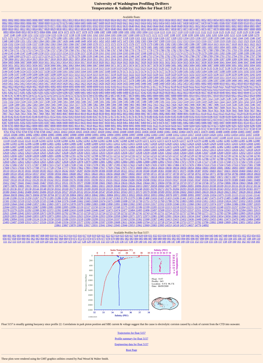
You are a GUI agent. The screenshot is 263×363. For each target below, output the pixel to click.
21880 (87, 204)
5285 (119, 77)
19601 (102, 183)
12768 (94, 158)
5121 (131, 68)
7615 (258, 107)
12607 (168, 149)
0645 (161, 26)
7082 (119, 98)
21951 (183, 204)
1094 (145, 32)
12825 (43, 161)
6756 (65, 95)
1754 (35, 50)
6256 (246, 86)
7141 (246, 98)
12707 (87, 155)
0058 (240, 20)
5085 (198, 65)
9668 (186, 128)
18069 (212, 167)
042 (197, 235)
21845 (20, 204)
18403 (212, 171)
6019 (246, 83)
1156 (59, 35)
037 (178, 235)
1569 (89, 44)
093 (178, 238)
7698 (155, 110)
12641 (161, 152)
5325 (35, 80)
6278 (10, 89)
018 (89, 235)
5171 (125, 71)
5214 (89, 74)
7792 (198, 110)
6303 (89, 89)
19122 (28, 180)
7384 (101, 104)
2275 (53, 56)
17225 (257, 161)
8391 (16, 122)
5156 (35, 71)
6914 (192, 95)
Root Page (131, 350)
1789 (216, 50)
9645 (125, 128)
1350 (16, 41)
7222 (222, 101)
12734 (212, 155)
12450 (35, 146)
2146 (16, 53)
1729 (240, 47)
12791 (234, 158)
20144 (35, 189)
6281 (29, 89)
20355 (234, 189)
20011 (102, 186)
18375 (183, 171)
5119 (119, 68)
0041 (192, 20)
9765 (30, 131)
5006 (16, 62)
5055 (29, 65)
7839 (228, 110)
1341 (228, 38)
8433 (77, 122)
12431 (227, 143)
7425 (167, 104)
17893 (87, 167)
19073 (227, 177)
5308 (204, 77)
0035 (173, 20)
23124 (35, 219)
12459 (102, 146)
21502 (13, 201)
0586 (77, 26)
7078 (95, 98)
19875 (6, 186)
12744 (249, 155)
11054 (234, 134)
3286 (216, 59)
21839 (6, 204)
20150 (50, 189)
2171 (161, 53)
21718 (131, 201)
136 (122, 241)
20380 (6, 192)
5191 (240, 71)
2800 (10, 59)
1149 (18, 35)
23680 (139, 222)
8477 (167, 122)
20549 (109, 192)
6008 (216, 83)
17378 (94, 164)
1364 (41, 41)
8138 (258, 113)
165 (258, 241)
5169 (113, 71)
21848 (28, 204)
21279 (43, 198)
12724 (161, 155)
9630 (89, 128)
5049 (258, 62)
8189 (186, 116)
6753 (47, 95)
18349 (153, 171)
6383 (35, 92)
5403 (252, 80)
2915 (119, 59)
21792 (175, 201)
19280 (131, 180)
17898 (94, 167)
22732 (124, 213)
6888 (173, 95)
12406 (72, 143)
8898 (53, 125)
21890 (109, 204)
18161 (28, 171)
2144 (4, 53)
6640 (222, 92)
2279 (77, 56)
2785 (186, 56)
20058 (153, 186)
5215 (95, 74)
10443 (115, 131)
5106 (53, 68)
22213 (168, 207)
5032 (167, 62)
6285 (53, 89)
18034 (175, 167)
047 (221, 235)
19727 (190, 183)
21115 (235, 195)
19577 (79, 183)
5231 (186, 74)
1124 (215, 32)
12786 (205, 158)
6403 (89, 92)
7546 (252, 104)
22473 (109, 210)
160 (234, 241)
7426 (173, 104)
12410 (102, 143)
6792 (77, 95)
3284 (204, 59)
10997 (132, 134)
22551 (198, 210)
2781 (161, 56)
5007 (22, 62)
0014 (77, 20)
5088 (216, 65)
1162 (95, 35)
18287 (79, 171)
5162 (71, 71)
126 (75, 241)
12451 (43, 146)
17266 (13, 164)
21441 (183, 198)
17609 (6, 167)
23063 (234, 216)
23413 (168, 219)
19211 (102, 180)
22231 (190, 207)
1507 (155, 41)
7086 (143, 98)
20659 (13, 195)
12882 (109, 161)
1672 (107, 47)
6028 (41, 86)
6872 (107, 95)
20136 (13, 189)
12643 (175, 152)
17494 (198, 164)
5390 (186, 80)
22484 (131, 210)
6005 (210, 83)
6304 (95, 89)
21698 (124, 201)
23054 (220, 216)
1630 (22, 47)
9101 (149, 125)
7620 (16, 110)
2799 (4, 59)
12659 (35, 155)
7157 (41, 101)
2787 (198, 56)
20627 (234, 192)
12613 (212, 149)
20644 (6, 195)
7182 (107, 101)
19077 (234, 177)
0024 (113, 20)
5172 (131, 71)
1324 (155, 38)
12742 (242, 155)
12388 (256, 140)
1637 (59, 47)
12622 (20, 152)
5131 (185, 68)
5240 (240, 74)
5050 (4, 65)
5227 (161, 74)
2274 (47, 56)
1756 (47, 50)
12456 (79, 146)
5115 (101, 68)
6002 (204, 83)
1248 (244, 35)
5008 (29, 62)
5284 (113, 77)
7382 (95, 104)
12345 (42, 140)
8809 (16, 125)
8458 (119, 122)
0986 (48, 32)
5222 (131, 74)
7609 (222, 107)
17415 (124, 164)
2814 (29, 59)
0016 (89, 20)
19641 (139, 183)
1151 (30, 35)
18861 (50, 177)
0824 (35, 29)
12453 (57, 146)
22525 (183, 210)
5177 (161, 71)
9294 (246, 125)
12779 (153, 158)
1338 (210, 38)
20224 (109, 189)
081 (122, 238)
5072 (119, 65)
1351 (22, 41)
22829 (6, 216)
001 (9, 235)
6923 (246, 95)
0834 (83, 29)
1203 (214, 35)
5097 (5, 68)
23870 (72, 225)
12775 (131, 158)
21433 (168, 198)
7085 (137, 98)
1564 (59, 44)
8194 (204, 116)
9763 (18, 131)
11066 (27, 137)
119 (42, 241)
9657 (155, 128)
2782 (167, 56)
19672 (153, 183)
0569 (41, 26)
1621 (246, 44)
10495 (241, 131)
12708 (94, 155)
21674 (102, 201)
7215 (192, 101)
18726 (161, 174)
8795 (10, 125)
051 (240, 235)
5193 (252, 71)
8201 (240, 116)
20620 (220, 192)
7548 (4, 107)
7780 (186, 110)
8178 (137, 116)
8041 (107, 113)
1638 (65, 47)
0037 (179, 20)
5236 (216, 74)
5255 (65, 77)
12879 (87, 161)
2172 (167, 53)
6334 (161, 89)
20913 (124, 195)
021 (103, 235)
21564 (57, 201)
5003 (258, 59)
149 (183, 241)
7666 (107, 110)
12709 (102, 155)
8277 (149, 119)
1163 (101, 35)
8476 (161, 122)
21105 (227, 195)
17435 (153, 164)
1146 (257, 32)
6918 (216, 95)
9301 (5, 128)
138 (131, 241)
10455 (138, 131)
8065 (131, 113)
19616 (124, 183)
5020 (101, 62)
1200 (196, 35)
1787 (204, 50)
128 (84, 241)
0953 (24, 32)
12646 (198, 152)
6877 (125, 95)
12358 (57, 140)
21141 (249, 195)
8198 (222, 116)
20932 (146, 195)
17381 (102, 164)
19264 (124, 180)
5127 (167, 68)
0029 (137, 20)
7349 (59, 104)
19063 (190, 177)
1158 (71, 35)
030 (146, 235)
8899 (59, 125)
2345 (125, 56)
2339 (89, 56)
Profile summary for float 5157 (131, 338)
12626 (50, 152)
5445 (137, 83)
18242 (65, 171)
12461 (116, 146)
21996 (242, 204)
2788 (204, 56)
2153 (59, 53)
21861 (43, 204)
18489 (6, 174)
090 (164, 238)
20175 (72, 189)
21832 (242, 201)
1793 (234, 50)
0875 (198, 29)
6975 (35, 98)
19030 (161, 177)
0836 (95, 29)
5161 (65, 71)
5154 (22, 71)
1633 (41, 47)
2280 (83, 56)
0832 (71, 29)
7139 (234, 98)
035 (169, 235)
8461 (125, 122)
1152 (36, 35)
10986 (58, 134)
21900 (124, 204)
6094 (65, 86)
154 (206, 241)
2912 (101, 59)
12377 (182, 140)
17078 (190, 161)
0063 (11, 23)
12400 (43, 143)
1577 (137, 44)
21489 (242, 198)
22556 (220, 210)
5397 (216, 80)
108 (249, 238)
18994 (124, 177)
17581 (249, 164)
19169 (65, 180)
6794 (89, 95)
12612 (205, 149)
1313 (95, 38)
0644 (155, 26)
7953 (23, 113)
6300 (71, 89)
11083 (63, 137)
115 (23, 241)
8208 (16, 119)
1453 (107, 41)
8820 (22, 125)
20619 (212, 192)
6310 (131, 89)
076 (99, 238)
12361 (72, 140)
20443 (13, 192)
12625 (43, 152)
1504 (149, 41)
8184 (167, 116)
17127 (205, 161)
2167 (137, 53)
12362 (79, 140)
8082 (162, 113)
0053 (210, 20)
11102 (179, 137)
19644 (146, 183)
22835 (13, 216)
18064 (198, 167)
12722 (146, 155)
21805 (190, 201)
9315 (59, 128)
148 (178, 241)
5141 (245, 68)
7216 (198, 101)
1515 (198, 41)
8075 (149, 113)
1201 (202, 35)
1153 (41, 35)
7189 (149, 101)
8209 (22, 119)
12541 (43, 149)
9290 (228, 125)
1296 (83, 38)
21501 (6, 201)
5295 (137, 77)
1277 (41, 38)
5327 (47, 80)
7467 (204, 104)
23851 (242, 222)
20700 (43, 195)
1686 (179, 47)
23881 (79, 225)
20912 (117, 195)
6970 (23, 98)
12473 (161, 146)
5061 (59, 65)
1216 (238, 35)
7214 (186, 101)
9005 (71, 125)
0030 (143, 20)
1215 (232, 35)
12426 (198, 143)
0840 (113, 29)
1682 (155, 47)
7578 (101, 107)
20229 (116, 189)
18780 (220, 174)
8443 (89, 122)
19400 (242, 180)
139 (136, 241)
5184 (204, 71)
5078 (155, 65)
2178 (198, 53)
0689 (216, 26)
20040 (116, 186)
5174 (143, 71)
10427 (49, 131)
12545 (65, 149)
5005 (10, 62)
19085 (242, 177)
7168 (95, 101)
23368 (146, 219)
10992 (102, 134)
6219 (179, 86)
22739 (131, 213)
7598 (167, 107)
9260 (186, 125)
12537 (28, 149)
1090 (120, 32)
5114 (95, 68)
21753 (153, 201)
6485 (113, 92)
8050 (113, 113)
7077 (89, 98)
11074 (41, 137)
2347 (137, 56)
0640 (131, 26)
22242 (205, 207)
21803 (183, 201)
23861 (57, 225)
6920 (228, 95)
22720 (87, 213)
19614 (116, 183)
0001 (4, 20)
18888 (79, 177)
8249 (119, 119)
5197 (16, 74)
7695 (149, 110)
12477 (183, 146)
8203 (246, 116)
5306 (192, 77)
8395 (41, 122)
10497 (248, 131)
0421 (125, 23)
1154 (47, 35)
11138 (35, 140)
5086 (204, 65)
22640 (13, 213)
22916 (72, 216)
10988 (73, 134)
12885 (131, 161)
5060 (53, 65)
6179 (161, 86)
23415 (175, 219)
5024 (119, 62)
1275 (29, 38)
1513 (186, 41)
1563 (53, 44)
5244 (4, 77)
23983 (153, 225)
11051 (220, 134)
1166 (119, 35)
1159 (77, 35)
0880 (222, 29)
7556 (29, 107)
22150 (94, 207)
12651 (234, 152)
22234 (198, 207)
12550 (79, 149)
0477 (198, 23)
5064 (77, 65)
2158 (89, 53)
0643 (149, 26)
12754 (50, 158)
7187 (137, 101)
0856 (161, 29)
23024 (175, 216)
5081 (173, 65)
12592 (131, 149)
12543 (57, 149)
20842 (95, 195)
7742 (179, 110)
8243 (107, 119)
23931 (94, 225)
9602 (83, 128)
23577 (79, 222)
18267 (72, 171)
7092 (168, 98)
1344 (240, 38)
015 (75, 235)
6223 (197, 86)
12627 (57, 152)
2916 (125, 59)
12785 (198, 158)
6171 (149, 86)
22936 (94, 216)
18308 (109, 171)
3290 (240, 59)
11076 (48, 137)
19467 (43, 183)
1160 (83, 35)
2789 (210, 56)
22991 (168, 216)
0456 (173, 23)
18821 (6, 177)
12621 (13, 152)
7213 (179, 101)
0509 (240, 23)
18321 (124, 171)
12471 (146, 146)
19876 (13, 186)
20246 (131, 189)
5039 (210, 62)
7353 (71, 104)
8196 (210, 116)
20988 (183, 195)
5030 (155, 62)
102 (221, 238)
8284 (167, 119)
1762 (83, 50)
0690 (222, 26)
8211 (34, 119)
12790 (227, 158)
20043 (124, 186)
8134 (252, 113)
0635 (125, 26)
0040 (186, 20)
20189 (87, 189)
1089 (114, 32)
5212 (77, 74)
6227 (222, 86)
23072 (257, 216)
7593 (137, 107)
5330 (65, 80)
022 (108, 235)
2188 (240, 53)
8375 (222, 119)
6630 (167, 92)
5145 (10, 71)
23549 (57, 222)
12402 (57, 143)
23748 (175, 222)
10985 (51, 134)
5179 (173, 71)
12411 (109, 143)
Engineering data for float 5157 (131, 344)
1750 (10, 50)
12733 (205, 155)
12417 (146, 143)
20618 (205, 192)
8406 (59, 122)
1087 (102, 32)
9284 (222, 125)
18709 (146, 174)
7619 (10, 110)
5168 (107, 71)
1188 (172, 35)
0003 (16, 20)
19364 (220, 180)
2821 (71, 59)
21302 (87, 198)
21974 (212, 204)
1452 (101, 41)
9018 (89, 125)
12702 (79, 155)
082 (127, 238)
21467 (205, 198)
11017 (190, 134)
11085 (78, 137)
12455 (72, 146)
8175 (125, 116)
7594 (143, 107)
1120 (191, 32)
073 (85, 238)
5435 (125, 83)
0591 (89, 26)
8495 (216, 122)
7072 (77, 98)
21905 (139, 204)
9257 (179, 125)
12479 (198, 146)
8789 (4, 125)
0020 (107, 20)
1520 (228, 41)
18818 (249, 174)
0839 (107, 29)
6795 (95, 95)
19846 (249, 183)
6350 (204, 89)
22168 (116, 207)
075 (94, 238)
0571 (53, 26)
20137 (20, 189)
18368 (168, 171)
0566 (22, 26)
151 (192, 241)
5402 (246, 80)
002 (14, 235)
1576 (131, 44)
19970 (50, 186)
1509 (161, 41)
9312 (47, 128)
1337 (204, 38)
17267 (20, 164)
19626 (131, 183)
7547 (258, 104)
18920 (94, 177)
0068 (41, 23)
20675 (28, 195)
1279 (53, 38)
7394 (113, 104)
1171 (148, 35)
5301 (161, 77)
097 (197, 238)
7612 (240, 107)
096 (193, 238)
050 (235, 235)
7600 (179, 107)
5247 (22, 77)
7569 (77, 107)
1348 (4, 41)
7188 (143, 101)
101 (216, 238)
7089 (156, 98)
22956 (109, 216)
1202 (208, 35)
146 (169, 241)
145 (164, 241)
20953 (154, 195)
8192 (192, 116)
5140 (239, 68)
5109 (71, 68)
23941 (102, 225)
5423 (83, 83)
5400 (234, 80)
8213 (47, 119)
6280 (22, 89)
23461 (220, 219)
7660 (83, 110)
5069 (107, 65)
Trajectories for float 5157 (131, 332)
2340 (95, 56)
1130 (251, 32)
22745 (153, 213)
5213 (83, 74)
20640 (257, 192)
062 (33, 238)
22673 (43, 213)
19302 (153, 180)
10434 (71, 131)
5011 (46, 62)
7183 (113, 101)
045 (211, 235)
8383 (252, 119)
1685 (173, 47)
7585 (113, 107)
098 (202, 238)
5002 (252, 59)
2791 (222, 56)
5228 (167, 74)
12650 (227, 152)
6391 (41, 92)
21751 (146, 201)
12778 (146, 158)
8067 (143, 113)
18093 (234, 167)
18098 (249, 167)
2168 (143, 53)
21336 (101, 198)
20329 (198, 189)
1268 (250, 35)
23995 (161, 225)
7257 (4, 104)
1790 (222, 50)
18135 (20, 171)
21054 (213, 195)
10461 (167, 131)
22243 (212, 207)
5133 (197, 68)
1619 (240, 44)
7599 (173, 107)
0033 (161, 20)
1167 (125, 35)
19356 (205, 180)
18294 (87, 171)
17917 (102, 167)
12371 (145, 140)
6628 (155, 92)
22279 (13, 210)
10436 (86, 131)
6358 (246, 89)
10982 (29, 134)
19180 (79, 180)
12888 (146, 161)
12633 (102, 152)
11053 (227, 134)
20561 (116, 192)
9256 (173, 125)
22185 (131, 207)
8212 (41, 119)
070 (70, 238)
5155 (29, 71)
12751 (35, 158)
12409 (94, 143)
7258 (10, 104)
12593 (139, 149)
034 (164, 235)
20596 (175, 192)
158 (225, 241)
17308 (43, 164)
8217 (71, 119)
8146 (35, 116)
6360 (258, 89)
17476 (190, 164)
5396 (210, 80)
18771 (212, 174)
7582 (107, 107)
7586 (119, 107)
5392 (198, 80)
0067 (35, 23)
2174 (179, 53)
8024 (89, 113)
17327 (57, 164)
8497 (222, 122)
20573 (139, 192)
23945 (116, 225)
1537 (35, 44)
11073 (34, 137)
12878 (79, 161)
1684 (167, 47)
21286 (57, 198)
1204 (220, 35)
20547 (102, 192)
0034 (167, 20)
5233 (198, 74)
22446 (94, 210)
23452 (205, 219)
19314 (160, 180)
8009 (71, 113)
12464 (131, 146)
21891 (116, 204)
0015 (83, 20)
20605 (198, 192)
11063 (12, 137)
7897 (5, 113)
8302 (179, 119)
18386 (190, 171)
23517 (35, 222)
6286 (59, 89)
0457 (179, 23)
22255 (227, 207)
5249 (35, 77)
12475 (168, 146)
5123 (143, 68)
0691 (228, 26)
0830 (59, 29)
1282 (71, 38)
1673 (113, 47)
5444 (131, 83)
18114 (13, 171)
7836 (222, 110)
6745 (258, 92)
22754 (168, 213)
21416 (153, 198)
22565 (227, 210)
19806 (227, 183)
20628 (242, 192)
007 (38, 235)
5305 (186, 77)
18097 (242, 167)
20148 (43, 189)
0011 (59, 20)
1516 (204, 41)
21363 (116, 198)
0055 (222, 20)
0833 (77, 29)
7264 (41, 104)
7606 (210, 107)
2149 (35, 53)
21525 (28, 201)
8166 (89, 116)
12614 (220, 149)
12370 (138, 140)
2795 (240, 56)
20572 (131, 192)
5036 (192, 62)
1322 (143, 38)
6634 (192, 92)
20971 (176, 195)
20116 (234, 186)
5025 (125, 62)
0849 (125, 29)
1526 (4, 44)
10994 (110, 134)
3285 (210, 59)
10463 (174, 131)
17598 (257, 164)
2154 (65, 53)
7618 (4, 110)
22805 (242, 213)
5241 (246, 74)
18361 (160, 171)
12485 (242, 146)
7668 (113, 110)
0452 (149, 23)
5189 (228, 71)
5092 (240, 65)
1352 (29, 41)
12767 (87, 158)
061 (28, 238)
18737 (168, 174)
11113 (251, 137)
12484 (234, 146)
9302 (11, 128)
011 (56, 235)
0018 (95, 20)
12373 (160, 140)
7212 (173, 101)
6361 (4, 92)
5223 (137, 74)
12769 (102, 158)
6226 (216, 86)
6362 (10, 92)
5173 (137, 71)
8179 (143, 116)
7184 (119, 101)
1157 (65, 35)
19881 (21, 186)
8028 (95, 113)
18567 (43, 174)
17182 (242, 161)
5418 (53, 83)
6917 (210, 95)
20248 (139, 189)
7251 (240, 101)
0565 (16, 26)
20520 (50, 192)
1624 (4, 47)
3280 (179, 59)
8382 (246, 119)
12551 (87, 149)
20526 (57, 192)
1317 (119, 38)
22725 (109, 213)
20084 (183, 186)
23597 (102, 222)
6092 (53, 86)
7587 (125, 107)
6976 (41, 98)
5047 (246, 62)
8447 (101, 122)
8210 (29, 119)
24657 (190, 225)
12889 (153, 161)
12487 (249, 146)
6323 (143, 89)
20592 (168, 192)
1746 (246, 47)
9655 (149, 128)
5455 (192, 83)
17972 (131, 167)
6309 (125, 89)
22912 (65, 216)
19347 (197, 180)
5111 (77, 68)
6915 (198, 95)
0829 (53, 29)
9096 (137, 125)
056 (5, 238)
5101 (23, 68)
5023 (113, 62)
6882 (143, 95)
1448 (77, 41)
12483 (227, 146)
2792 (228, 56)
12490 (257, 146)
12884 (124, 161)
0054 (216, 20)
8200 (234, 116)
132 (103, 241)
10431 (56, 131)
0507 (228, 23)
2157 (83, 53)
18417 (220, 171)
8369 (204, 119)
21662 (79, 201)
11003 (154, 134)
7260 (16, 104)
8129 (240, 113)
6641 (228, 92)
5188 (222, 71)
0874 (192, 29)
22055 (13, 207)
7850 (246, 110)
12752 (43, 158)
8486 (204, 122)
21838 (257, 201)
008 (42, 235)
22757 (183, 213)
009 (47, 235)
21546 (50, 201)
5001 (246, 59)
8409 (71, 122)
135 (117, 241)
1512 (179, 41)
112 (10, 241)
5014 (65, 62)
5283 (107, 77)
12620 (6, 152)
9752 (228, 128)
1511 (173, 41)
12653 (249, 152)
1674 (119, 47)
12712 (116, 155)
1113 (150, 32)
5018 (89, 62)
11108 (222, 137)
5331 (71, 80)
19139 (43, 180)
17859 (72, 167)
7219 (204, 101)
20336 (212, 189)
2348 (143, 56)
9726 (197, 128)
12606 (161, 149)
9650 (137, 128)
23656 (131, 222)
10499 (256, 131)
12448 (20, 146)
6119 (137, 86)
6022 (5, 86)
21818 (220, 201)
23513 (28, 222)
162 (244, 241)
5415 (35, 83)
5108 (65, 68)
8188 (179, 116)
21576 (65, 201)
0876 (204, 29)
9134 (161, 125)
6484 (107, 92)
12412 (116, 143)
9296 (252, 125)
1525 (258, 41)
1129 (245, 32)
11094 (129, 137)
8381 (240, 119)
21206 (13, 198)
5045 (234, 62)
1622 (252, 44)
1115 (162, 32)
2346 (131, 56)
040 (188, 235)
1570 (95, 44)
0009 (47, 20)
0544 (258, 23)
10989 (80, 134)
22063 (28, 207)
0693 (240, 26)
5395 (204, 80)
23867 (65, 225)
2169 (149, 53)
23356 (131, 219)
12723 (153, 155)
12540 (35, 149)
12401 (50, 143)
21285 (50, 198)
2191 (258, 53)
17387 (109, 164)
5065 (83, 65)
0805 (252, 26)
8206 (4, 119)
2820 (65, 59)
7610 (228, 107)
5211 (71, 74)
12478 (190, 146)
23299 (94, 219)
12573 (116, 149)
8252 (125, 119)
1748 (258, 47)
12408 (87, 143)
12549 (72, 149)
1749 (4, 50)
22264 (242, 207)
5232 (192, 74)
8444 (95, 122)
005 (28, 235)
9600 (77, 128)
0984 (42, 32)
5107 (59, 68)
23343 (124, 219)
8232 (95, 119)
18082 (227, 167)
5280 (89, 77)
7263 (35, 104)
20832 (80, 195)
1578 (143, 44)
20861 (102, 195)
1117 (174, 32)
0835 (89, 29)
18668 (116, 174)
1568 (83, 44)
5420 (65, 83)
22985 (161, 216)
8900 (65, 125)
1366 (53, 41)
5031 (161, 62)
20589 (161, 192)
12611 (198, 149)
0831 (65, 29)
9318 (65, 128)
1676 (125, 47)
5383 (149, 80)
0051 (198, 20)
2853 (77, 59)
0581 (59, 26)
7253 (252, 101)
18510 (13, 174)
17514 (205, 164)
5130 (179, 68)
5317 (246, 77)
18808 (242, 174)
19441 (20, 183)
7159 (53, 101)
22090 (57, 207)
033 (160, 235)
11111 (237, 137)
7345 (53, 104)
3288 (228, 59)
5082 (179, 65)
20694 (36, 195)
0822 (22, 29)
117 (33, 241)
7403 (131, 104)
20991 (191, 195)
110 (258, 238)
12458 (94, 146)
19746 (205, 183)
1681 (149, 47)
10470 (189, 131)
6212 (167, 86)
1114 (156, 32)
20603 (190, 192)
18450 (234, 171)
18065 (205, 167)
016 (80, 235)
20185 (79, 189)
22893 (57, 216)
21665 (87, 201)
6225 (210, 86)
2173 (173, 53)
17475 (183, 164)
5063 (71, 65)
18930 (102, 177)
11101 (172, 137)
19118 (20, 180)
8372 (210, 119)
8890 (35, 125)
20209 (94, 189)
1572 (107, 44)
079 (113, 238)
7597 (161, 107)
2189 (246, 53)
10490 (226, 131)
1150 (24, 35)
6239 (240, 86)
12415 (131, 143)
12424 (190, 143)
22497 (153, 210)
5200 (35, 74)
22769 (198, 213)
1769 (125, 50)
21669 (94, 201)
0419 (113, 23)
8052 (119, 113)
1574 (119, 44)
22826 (257, 213)
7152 (10, 101)
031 (150, 235)
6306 (107, 89)
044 (207, 235)
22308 (35, 210)
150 (187, 241)
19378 (227, 180)
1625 (10, 47)
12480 (205, 146)
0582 (65, 26)
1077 (78, 32)
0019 (101, 20)
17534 (220, 164)
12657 (20, 155)
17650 (20, 167)
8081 (156, 113)
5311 (222, 77)
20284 (175, 189)
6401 (83, 92)
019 (94, 235)
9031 (101, 125)
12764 (79, 158)
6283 (41, 89)
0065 (23, 23)
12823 (28, 161)
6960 (258, 95)
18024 (161, 167)
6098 (89, 86)
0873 (186, 29)
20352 (227, 189)
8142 (10, 116)
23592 (87, 222)
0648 (173, 26)
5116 (107, 68)
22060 (20, 207)
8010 (77, 113)
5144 (4, 71)
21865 (50, 204)
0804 (246, 26)
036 (174, 235)
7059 (59, 98)
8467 (137, 122)
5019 (95, 62)
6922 (240, 95)
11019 (205, 134)
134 (112, 241)
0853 (143, 29)
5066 (89, 65)
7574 (89, 107)
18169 (35, 171)
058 (14, 238)
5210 (65, 74)
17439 (161, 164)
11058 (256, 134)
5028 (143, 62)
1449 (83, 41)
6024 (17, 86)
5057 (41, 65)
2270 (22, 56)
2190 (252, 53)
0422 (131, 23)
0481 (216, 23)
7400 (125, 104)
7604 (198, 107)
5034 (179, 62)
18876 (72, 177)
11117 (258, 137)
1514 (192, 41)
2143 (258, 50)
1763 (89, 50)
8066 (137, 113)
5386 (167, 80)
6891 (186, 95)
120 (46, 241)
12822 (20, 161)
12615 (227, 149)
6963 (5, 98)
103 (225, 238)
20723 (58, 195)
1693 (216, 47)
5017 (83, 62)
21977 (220, 204)
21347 (109, 198)
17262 (6, 164)
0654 (204, 26)
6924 (252, 95)
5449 (161, 83)
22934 (87, 216)
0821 (16, 29)
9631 (95, 128)
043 (202, 235)
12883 (116, 161)
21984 (227, 204)
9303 (17, 128)
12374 (168, 140)
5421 (71, 83)
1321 (137, 38)
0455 (167, 23)
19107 (6, 180)
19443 (28, 183)
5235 (210, 74)
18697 (139, 174)
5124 (149, 68)
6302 (83, 89)
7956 (29, 113)
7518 (228, 104)
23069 (242, 216)
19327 (175, 180)
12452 (50, 146)
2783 (173, 56)
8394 (35, 122)
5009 (35, 62)
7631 (29, 110)
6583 (149, 92)
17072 (183, 161)
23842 (234, 222)
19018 (153, 177)
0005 (29, 20)
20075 (168, 186)
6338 (186, 89)
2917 (131, 59)
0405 (83, 23)
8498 (228, 122)
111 (5, 241)
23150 (50, 219)
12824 (35, 161)
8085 (168, 113)
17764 (57, 167)
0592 (95, 26)
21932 (161, 204)
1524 (252, 41)
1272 (10, 38)
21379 (131, 198)
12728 (183, 155)
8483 (192, 122)
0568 (35, 26)
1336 (198, 38)
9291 (234, 125)
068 (61, 238)
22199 (146, 207)
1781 (167, 50)
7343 (47, 104)
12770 (109, 158)
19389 (234, 180)
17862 (79, 167)
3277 (161, 59)
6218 (173, 86)
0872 (179, 29)
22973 (146, 216)
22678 (50, 213)
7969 (41, 113)
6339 (192, 89)
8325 (186, 119)
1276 (35, 38)
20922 (131, 195)
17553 (234, 164)
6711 (252, 92)
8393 (29, 122)
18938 (109, 177)
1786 (198, 50)
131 (98, 241)
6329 (155, 89)
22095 (65, 207)
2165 (125, 53)
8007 (65, 113)
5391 (192, 80)
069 (66, 238)
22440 (87, 210)
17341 (79, 164)
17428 (139, 164)
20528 (72, 192)
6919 (222, 95)
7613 (246, 107)
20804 (72, 195)
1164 (107, 35)
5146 (16, 71)
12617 (242, 149)
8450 (107, 122)
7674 (131, 110)
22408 (65, 210)
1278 (47, 38)
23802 (212, 222)
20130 (242, 186)
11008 (169, 134)
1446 (71, 41)
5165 (89, 71)
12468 (139, 146)
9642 (119, 128)
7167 (89, 101)
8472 (149, 122)
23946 (124, 225)
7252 (246, 101)
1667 (77, 47)
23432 (183, 219)
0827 (41, 29)
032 (155, 235)
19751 (212, 183)
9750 (222, 128)
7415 (155, 104)
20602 (183, 192)
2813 (22, 59)
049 (230, 235)
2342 (107, 56)
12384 (234, 140)
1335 (192, 38)
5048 (252, 62)
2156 (77, 53)
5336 (95, 80)
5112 (83, 68)
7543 (246, 104)
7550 (10, 107)
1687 (186, 47)
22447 (102, 210)
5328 (53, 80)
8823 (29, 125)
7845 (234, 110)
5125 (155, 68)
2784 (179, 56)
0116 (53, 23)
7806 (204, 110)
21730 (139, 201)
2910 (89, 59)
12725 (168, 155)
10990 (88, 134)
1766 (107, 50)
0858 (173, 29)
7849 (240, 110)
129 (89, 241)
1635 (53, 47)
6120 (143, 86)
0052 (204, 20)
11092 (114, 137)
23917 (87, 225)
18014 (153, 167)
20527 (65, 192)
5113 (89, 68)
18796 (234, 174)
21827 (234, 201)
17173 (234, 161)
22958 (116, 216)
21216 (20, 198)
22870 (43, 216)
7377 (77, 104)
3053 (137, 59)
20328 (190, 189)
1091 (126, 32)
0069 (47, 23)
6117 (131, 86)
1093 (139, 32)
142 (150, 241)
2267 (4, 56)
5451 (173, 83)
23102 (20, 219)
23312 (102, 219)
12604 (146, 149)
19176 (72, 180)
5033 (173, 62)
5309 (210, 77)
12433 (234, 143)
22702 (65, 213)
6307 (113, 89)
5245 (10, 77)
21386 (138, 198)
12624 (35, 152)
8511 (252, 122)
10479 (204, 131)
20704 (50, 195)
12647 (205, 152)
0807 (258, 26)
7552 (16, 107)
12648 (212, 152)
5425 (95, 83)
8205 (258, 116)
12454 (65, 146)
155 (211, 241)
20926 (139, 195)
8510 (246, 122)
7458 (198, 104)
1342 (234, 38)
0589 (83, 26)
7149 (252, 98)
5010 (41, 62)
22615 (257, 210)
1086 (96, 32)
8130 (246, 113)
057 (9, 238)
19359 (212, 180)
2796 (246, 56)
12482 (220, 146)
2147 (22, 53)
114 (19, 241)
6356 (234, 89)
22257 (234, 207)
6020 (252, 83)
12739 (227, 155)
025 (122, 235)
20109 (220, 186)
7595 (149, 107)
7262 (29, 104)
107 (244, 238)
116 (28, 241)
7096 (180, 98)
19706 (168, 183)
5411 (10, 83)
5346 (113, 80)
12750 (28, 158)
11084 (70, 137)
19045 (168, 177)
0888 (252, 29)
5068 (101, 65)
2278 (71, 56)
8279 (155, 119)
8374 (216, 119)
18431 (227, 171)
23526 (43, 222)
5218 (113, 74)
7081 (113, 98)
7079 (101, 98)
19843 (242, 183)
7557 (35, 107)
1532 (10, 44)
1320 (131, 38)
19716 (175, 183)
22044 (6, 207)
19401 (249, 180)
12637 (131, 152)
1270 (256, 35)
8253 (131, 119)
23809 (227, 222)
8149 (41, 116)
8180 (149, 116)
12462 (124, 146)
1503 (143, 41)
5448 (155, 83)
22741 (139, 213)
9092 (119, 125)
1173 (160, 35)
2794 (234, 56)
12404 (65, 143)
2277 (65, 56)
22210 (161, 207)
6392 (47, 92)
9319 (71, 128)
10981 (21, 134)
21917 (153, 204)
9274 (210, 125)
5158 (47, 71)
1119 (186, 32)
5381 (143, 80)
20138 (28, 189)
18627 (79, 174)
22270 (249, 207)
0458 (186, 23)
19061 (183, 177)
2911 (95, 59)
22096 (72, 207)
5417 (47, 83)
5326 (41, 80)
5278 (77, 77)
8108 (192, 113)
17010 (168, 161)
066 (52, 238)
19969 (43, 186)
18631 (87, 174)
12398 (35, 143)
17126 (198, 161)
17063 (175, 161)
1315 (107, 38)
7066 (65, 98)
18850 (35, 177)
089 (160, 238)
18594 (57, 174)
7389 (107, 104)
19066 (205, 177)
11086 (85, 137)
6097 (83, 86)
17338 (72, 164)
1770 (131, 50)
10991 (95, 134)
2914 (113, 59)
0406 (89, 23)
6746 (4, 95)
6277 (4, 89)
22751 (161, 213)
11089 (92, 137)
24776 (198, 225)
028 (136, 235)
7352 (65, 104)
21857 (35, 204)
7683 (143, 110)
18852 (43, 177)
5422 (77, 83)
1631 (29, 47)
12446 (6, 146)
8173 (113, 116)
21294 (72, 198)
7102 (192, 98)
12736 (220, 155)
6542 (143, 92)
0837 (101, 29)
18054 (190, 167)
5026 (131, 62)
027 (131, 235)
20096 (198, 186)
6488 (125, 92)
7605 (204, 107)
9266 (204, 125)
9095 (131, 125)
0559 (4, 26)
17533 (212, 164)
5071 (113, 65)
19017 (146, 177)
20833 (87, 195)
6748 (16, 95)
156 (216, 241)
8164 (77, 116)
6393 (53, 92)
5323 (22, 80)
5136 (215, 68)
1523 (246, 41)
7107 (204, 98)
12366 (109, 140)
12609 (183, 149)
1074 (60, 32)
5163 (77, 71)
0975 (36, 32)
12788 (220, 158)
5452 (179, 83)
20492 (35, 192)
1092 (133, 32)
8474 (155, 122)
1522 (240, 41)
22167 (109, 207)
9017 (83, 125)
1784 (186, 50)
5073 (125, 65)
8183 (161, 116)
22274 (257, 207)
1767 (113, 50)
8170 (101, 116)
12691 (50, 155)
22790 (227, 213)
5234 (204, 74)
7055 (53, 98)
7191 (161, 101)
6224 (203, 86)
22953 (102, 216)
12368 (123, 140)
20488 (28, 192)
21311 (94, 198)
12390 (6, 143)
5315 (234, 77)
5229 (173, 74)
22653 (28, 213)
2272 (35, 56)
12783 (183, 158)
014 (70, 235)
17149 (212, 161)
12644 (183, 152)
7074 (83, 98)
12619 (257, 149)
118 (37, 241)
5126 (161, 68)
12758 (72, 158)
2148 (29, 53)
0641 (137, 26)
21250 (28, 198)
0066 (29, 23)
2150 (41, 53)
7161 (65, 101)
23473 (227, 219)
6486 (119, 92)
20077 (175, 186)
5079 (161, 65)
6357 (240, 89)
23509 (20, 222)
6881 (137, 95)
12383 (227, 140)
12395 (20, 143)
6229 (234, 86)
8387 (4, 122)
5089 (222, 65)
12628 (65, 152)
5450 (167, 83)
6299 (65, 89)
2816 (41, 59)
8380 (234, 119)
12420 (168, 143)
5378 (131, 80)
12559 (109, 149)
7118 (216, 98)
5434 (119, 83)
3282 (192, 59)
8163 (71, 116)
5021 (107, 62)
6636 (198, 92)
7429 (179, 104)
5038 (204, 62)
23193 (72, 219)
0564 (10, 26)
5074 (131, 65)
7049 (47, 98)
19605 (109, 183)
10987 (66, 134)
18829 (28, 177)
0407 (95, 23)
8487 (210, 122)
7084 (131, 98)
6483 (101, 92)
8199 (228, 116)
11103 (186, 137)
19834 (234, 183)
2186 (228, 53)
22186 (139, 207)
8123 (216, 113)
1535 (22, 44)
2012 (252, 50)
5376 (119, 80)
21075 (220, 195)
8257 (143, 119)
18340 (146, 171)
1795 (240, 50)
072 (80, 238)
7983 (47, 113)
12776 (139, 158)
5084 (192, 65)
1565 (65, 44)
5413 (22, 83)
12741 (234, 155)
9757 (246, 128)
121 (51, 241)
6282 (35, 89)
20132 (249, 186)
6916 (204, 95)
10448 (123, 131)
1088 (108, 32)
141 (145, 241)
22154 (102, 207)
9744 (210, 128)
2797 (252, 56)
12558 (102, 149)
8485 (198, 122)
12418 (153, 143)
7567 (65, 107)
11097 (143, 137)
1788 (210, 50)
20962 (161, 195)
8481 (179, 122)
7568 (71, 107)
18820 (257, 174)
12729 (190, 155)
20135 (6, 189)
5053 (22, 65)
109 (254, 238)
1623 (258, 44)
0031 (149, 20)
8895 (41, 125)
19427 (13, 183)
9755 (240, 128)
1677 (131, 47)
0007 (41, 20)
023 (113, 235)
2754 (155, 56)
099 (207, 238)
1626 (16, 47)
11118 (6, 140)
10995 (117, 134)
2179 (204, 53)
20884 (109, 195)
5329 (59, 80)
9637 (113, 128)
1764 (95, 50)
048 (225, 235)
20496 (43, 192)
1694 (222, 47)
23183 (57, 219)
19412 (6, 183)
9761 (6, 131)
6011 (228, 83)
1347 (258, 38)
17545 (227, 164)
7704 (173, 110)
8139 (4, 116)
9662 (173, 128)
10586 (14, 134)
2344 (119, 56)
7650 (65, 110)
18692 (131, 174)
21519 (20, 201)
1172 (154, 35)
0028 (131, 20)
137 (126, 241)
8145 (29, 116)
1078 (84, 32)
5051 (10, 65)
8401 (53, 122)
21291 (65, 198)
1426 (65, 41)
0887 (246, 29)
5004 (4, 62)
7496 (216, 104)
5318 (252, 77)
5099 (11, 68)
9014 (77, 125)
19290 (138, 180)
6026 (29, 86)
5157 (41, 71)
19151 (57, 180)
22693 (57, 213)
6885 (161, 95)
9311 (41, 128)
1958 (246, 50)
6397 (71, 92)
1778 (149, 50)
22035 (257, 204)
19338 (183, 180)
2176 (192, 53)
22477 (124, 210)
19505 (50, 183)
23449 (198, 219)
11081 (56, 137)
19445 (35, 183)
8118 (203, 113)
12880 (94, 161)
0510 (246, 23)
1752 (22, 50)
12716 (131, 155)
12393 (13, 143)
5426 (101, 83)
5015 (71, 62)
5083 (186, 65)
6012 (234, 83)
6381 (22, 92)
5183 (198, 71)
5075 (137, 65)
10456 (145, 131)
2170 (155, 53)
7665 (101, 110)
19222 (116, 180)
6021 (258, 83)
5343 (101, 80)
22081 (50, 207)
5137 (221, 68)
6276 (258, 86)
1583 (173, 44)
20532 (79, 192)
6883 (149, 95)
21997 (249, 204)
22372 (50, 210)
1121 (197, 32)
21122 (242, 195)
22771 (205, 213)
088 (155, 238)
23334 (109, 219)
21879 (79, 204)
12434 (242, 143)
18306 (101, 171)
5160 (59, 71)
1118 (180, 32)
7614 (252, 107)
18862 (57, 177)
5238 (228, 74)
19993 (72, 186)
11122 (20, 140)
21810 (198, 201)
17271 (28, 164)
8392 (22, 122)
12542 (50, 149)
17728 (50, 167)
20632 (249, 192)
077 (103, 238)
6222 (191, 86)
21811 (205, 201)
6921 (234, 95)
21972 (205, 204)
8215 (59, 119)
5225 (149, 74)
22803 (234, 213)
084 (136, 238)
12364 (94, 140)
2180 (210, 53)
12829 (72, 161)
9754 (234, 128)
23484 (249, 219)
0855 (155, 29)
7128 (222, 98)
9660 (167, 128)
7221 (216, 101)
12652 (242, 152)
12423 (183, 143)
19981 (65, 186)
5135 (209, 68)
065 (47, 238)
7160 (59, 101)
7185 (125, 101)
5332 (77, 80)
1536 (29, 44)
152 (197, 241)
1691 (204, 47)
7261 (22, 104)
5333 (83, 80)
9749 (216, 128)
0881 (228, 29)
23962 (139, 225)
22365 (43, 210)
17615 (13, 167)
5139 (233, 68)
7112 (210, 98)
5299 (149, 77)
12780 (161, 158)
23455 (212, 219)
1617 (228, 44)
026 (127, 235)
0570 (47, 26)
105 (235, 238)
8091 (186, 113)
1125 (221, 32)
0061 (258, 20)
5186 (210, 71)
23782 (198, 222)
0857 (167, 29)
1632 (35, 47)
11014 (183, 134)
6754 (53, 95)
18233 (57, 171)
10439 (101, 131)
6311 (137, 89)
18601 (65, 174)
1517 (210, 41)
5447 (149, 83)
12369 (131, 140)
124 (65, 241)
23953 (131, 225)
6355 (228, 89)
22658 (35, 213)
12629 (72, 152)
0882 (234, 29)
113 (14, 241)
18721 (153, 174)
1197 (178, 35)
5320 (4, 80)
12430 (220, 143)
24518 (175, 225)
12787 (212, 158)
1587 (198, 44)
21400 (146, 198)
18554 (28, 174)
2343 (113, 56)
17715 (43, 167)
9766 (36, 131)
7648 (59, 110)
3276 (155, 59)
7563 (53, 107)
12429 (212, 143)
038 (183, 235)
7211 (167, 101)
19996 (80, 186)
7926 (17, 113)
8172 (107, 116)
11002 (147, 134)
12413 (124, 143)
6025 (23, 86)
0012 (65, 20)
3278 (167, 59)
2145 (10, 53)
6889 (179, 95)
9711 (191, 128)
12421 (175, 143)
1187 (166, 35)
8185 (173, 116)
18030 (168, 167)
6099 (95, 86)
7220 (210, 101)
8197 (216, 116)
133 (108, 241)
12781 (168, 158)
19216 (109, 180)
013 (66, 235)
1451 (95, 41)
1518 (216, 41)
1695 (228, 47)
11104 (194, 137)
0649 (179, 26)
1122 (203, 32)
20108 (212, 186)
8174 (119, 116)
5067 (95, 65)
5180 (179, 71)
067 (56, 238)
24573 (183, 225)
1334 (186, 38)
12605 (153, 149)
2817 (47, 59)
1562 (47, 44)
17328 (65, 164)
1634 (47, 47)
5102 (29, 68)
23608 (116, 222)
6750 (29, 95)
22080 (43, 207)
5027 (137, 62)
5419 (59, 83)
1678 (137, 47)
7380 (89, 104)
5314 (228, 77)
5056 (35, 65)
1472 (119, 41)
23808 (220, 222)
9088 (107, 125)
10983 (36, 134)
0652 (198, 26)
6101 (101, 86)
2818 (53, 59)
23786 (205, 222)
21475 (212, 198)
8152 (53, 116)
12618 (249, 149)
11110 (230, 137)
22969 (124, 216)
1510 (167, 41)
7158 (47, 101)
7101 (186, 98)
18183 (42, 171)
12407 (79, 143)
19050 (175, 177)
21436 (175, 198)
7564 (59, 107)
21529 (35, 201)
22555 (212, 210)
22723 (94, 213)
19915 (28, 186)
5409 (258, 80)
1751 (16, 50)
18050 (183, 167)
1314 (101, 38)
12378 (190, 140)
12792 (242, 158)
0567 (29, 26)
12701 (72, 155)
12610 (190, 149)
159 (230, 241)
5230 (179, 74)
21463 (197, 198)
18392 (205, 171)
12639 (146, 152)
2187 (234, 53)
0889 (258, 29)
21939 (168, 204)
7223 (228, 101)
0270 (59, 23)
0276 (65, 23)
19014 (139, 177)
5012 (53, 62)
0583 (71, 26)
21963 (198, 204)
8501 (240, 122)
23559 (72, 222)
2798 (258, 56)
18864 (65, 177)
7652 (71, 110)
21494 (249, 198)
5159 (53, 71)
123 (61, 241)
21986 (234, 204)
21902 (131, 204)
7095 (174, 98)
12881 (102, 161)
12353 (49, 140)
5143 (257, 68)
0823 (29, 29)
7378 (83, 104)
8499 (234, 122)
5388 (173, 80)
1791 (228, 50)
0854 (149, 29)
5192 (246, 71)
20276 (168, 189)
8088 (180, 113)
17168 (227, 161)
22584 (242, 210)
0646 (167, 26)
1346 (252, 38)
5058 (47, 65)
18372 (175, 171)
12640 (153, 152)
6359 (252, 89)
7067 (71, 98)
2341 (101, 56)
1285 (77, 38)
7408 (143, 104)
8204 (252, 116)
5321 (10, 80)
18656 (109, 174)
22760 (190, 213)
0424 (143, 23)
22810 (249, 213)
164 (253, 241)
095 (188, 238)
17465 (168, 164)
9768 (42, 131)
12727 (175, 155)
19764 (220, 183)
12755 (57, 158)
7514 (222, 104)
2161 (101, 53)
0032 (155, 20)
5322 (16, 80)
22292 (28, 210)
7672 (125, 110)
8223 (83, 119)
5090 (228, 65)
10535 (7, 134)
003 (19, 235)
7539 (240, 104)
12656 (13, 155)
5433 (113, 83)
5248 (29, 77)
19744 (198, 183)
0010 (53, 20)
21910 (146, 204)
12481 (212, 146)
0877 (210, 29)
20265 (146, 189)
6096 (77, 86)
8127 (234, 113)
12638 (139, 152)
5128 (173, 68)
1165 (113, 35)
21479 (220, 198)
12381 (212, 140)
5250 (41, 77)
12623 (28, 152)
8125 (222, 113)
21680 (116, 201)
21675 (109, 201)
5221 (125, 74)
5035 (186, 62)
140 (140, 241)
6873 (113, 95)
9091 (113, 125)
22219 (183, 207)
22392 (57, 210)
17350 (87, 164)
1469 (113, 41)
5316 (240, 77)
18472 (256, 171)
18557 (35, 174)
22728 (116, 213)
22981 (153, 216)
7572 (83, 107)
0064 (17, 23)
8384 (258, 119)
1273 (16, 38)
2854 (83, 59)
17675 (28, 167)
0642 (143, 26)
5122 (137, 68)
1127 (233, 32)
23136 (43, 219)
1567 (77, 44)
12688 (43, 155)
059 (19, 238)
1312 (89, 38)
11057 (249, 134)
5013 (59, 62)
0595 (113, 26)
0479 (210, 23)
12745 (257, 155)
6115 (125, 86)
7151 (4, 101)
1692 (210, 47)
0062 (5, 23)
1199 (190, 35)
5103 (35, 68)
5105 (47, 68)
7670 (119, 110)
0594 (107, 26)
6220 (185, 86)
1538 (41, 44)
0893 (6, 32)
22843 (20, 216)
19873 (257, 183)
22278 (6, 210)
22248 (220, 207)
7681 (137, 110)
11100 (165, 137)
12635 (116, 152)
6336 (173, 89)
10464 (182, 131)
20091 (190, 186)
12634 (109, 152)
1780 (161, 50)
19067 (212, 177)
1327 (167, 38)
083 (131, 238)
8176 (131, 116)
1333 (179, 38)
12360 (64, 140)
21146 (6, 198)
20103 (205, 186)
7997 (53, 113)
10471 (197, 131)
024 (117, 235)
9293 (240, 125)
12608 (175, 149)
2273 (41, 56)
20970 (168, 195)
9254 (167, 125)
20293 (183, 189)
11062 (5, 137)
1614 (210, 44)
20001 (87, 186)
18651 (102, 174)
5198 (22, 74)
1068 (54, 32)
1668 (83, 47)
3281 (186, 59)
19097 (257, 177)
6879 (131, 95)
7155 (29, 101)
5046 (240, 62)
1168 (131, 35)
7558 (41, 107)
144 (159, 241)
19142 (50, 180)
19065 (198, 177)
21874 (65, 204)
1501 (131, 41)
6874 (119, 95)
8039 (101, 113)
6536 (131, 92)
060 (23, 238)
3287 (222, 59)
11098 (150, 137)
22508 (161, 210)
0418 (107, 23)
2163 (113, 53)
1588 (204, 44)
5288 (131, 77)
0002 (10, 20)
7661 (89, 110)
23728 (161, 222)
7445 (186, 104)
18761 (198, 174)
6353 (216, 89)
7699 (161, 110)
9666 (179, 128)
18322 (131, 171)
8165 (83, 116)
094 (183, 238)
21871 (57, 204)
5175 (149, 71)
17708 (35, 167)
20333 (205, 189)
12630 (79, 152)
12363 (86, 140)
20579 (146, 192)
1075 (66, 32)
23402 (161, 219)
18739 (175, 174)
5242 (252, 74)
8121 (210, 113)
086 (146, 238)
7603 (192, 107)
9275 (216, 125)
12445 (257, 143)
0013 (71, 20)
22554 (205, 210)
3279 (173, 59)
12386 (249, 140)
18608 (72, 174)
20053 (139, 186)
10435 (78, 131)
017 (85, 235)
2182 (222, 53)
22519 (175, 210)
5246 (16, 77)
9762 (12, 131)
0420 (119, 23)
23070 (249, 216)
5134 (203, 68)
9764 (24, 131)
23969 (146, 225)
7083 (125, 98)
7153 (16, 101)
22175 (124, 207)
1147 (6, 35)
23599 (109, 222)
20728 (65, 195)
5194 (258, 71)
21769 (161, 201)
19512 (57, 183)
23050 (212, 216)
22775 (212, 213)
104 (230, 238)
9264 (192, 125)
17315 (50, 164)
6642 (234, 92)
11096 (136, 137)
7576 (95, 107)
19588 (87, 183)
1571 (101, 44)
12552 (94, 149)
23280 (87, 219)
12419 (161, 143)
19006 (131, 177)
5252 (53, 77)
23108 (28, 219)
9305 (29, 128)
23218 (79, 219)
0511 (252, 23)
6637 (204, 92)
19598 (94, 183)
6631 (173, 92)
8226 (89, 119)
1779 (155, 50)
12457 (87, 146)
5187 (216, 71)
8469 (143, 122)
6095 (71, 86)
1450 (89, 41)
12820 (6, 161)
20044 (131, 186)
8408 (65, 122)
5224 (143, 74)
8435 (83, 122)
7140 (240, 98)
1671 (101, 47)
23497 (13, 222)
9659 (161, 128)
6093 (59, 86)
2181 (216, 53)
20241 (124, 189)
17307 (35, 164)
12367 (116, 140)
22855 (35, 216)
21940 (175, 204)
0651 (192, 26)
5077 (149, 65)
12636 (124, 152)
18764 (205, 174)
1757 (53, 50)
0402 (71, 23)
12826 (50, 161)
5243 (258, 74)
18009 (139, 167)
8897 (47, 125)
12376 (175, 140)
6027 (35, 86)
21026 (205, 195)
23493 (6, 222)
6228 (228, 86)
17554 (242, 164)
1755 (41, 50)
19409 (256, 180)
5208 (53, 74)
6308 (119, 89)
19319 (168, 180)
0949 (18, 32)
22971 (131, 216)
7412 (149, 104)
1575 (125, 44)
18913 (87, 177)
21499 (256, 198)
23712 (153, 222)
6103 (113, 86)
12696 (57, 155)
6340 (198, 89)
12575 (124, 149)
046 (216, 235)
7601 (186, 107)
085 (141, 238)
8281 (161, 119)
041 (193, 235)
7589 (131, 107)
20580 (153, 192)
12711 (109, 155)
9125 (155, 125)
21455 (190, 198)
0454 (161, 23)
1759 (65, 50)
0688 (210, 26)
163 (248, 241)
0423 (137, 23)
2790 (216, 56)
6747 (10, 95)
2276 (59, 56)
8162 (65, 116)
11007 (161, 134)
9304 (23, 128)
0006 (35, 20)
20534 (87, 192)
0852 (137, 29)
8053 (125, 113)
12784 (190, 158)
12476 (175, 146)
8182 (155, 116)
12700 (65, 155)
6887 (167, 95)
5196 (10, 74)
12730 (198, 155)
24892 (205, 225)
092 (174, 238)
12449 (28, 146)
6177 (155, 86)
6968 (17, 98)
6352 (210, 89)
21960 (190, 204)
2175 (186, 53)
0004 (22, 20)
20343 (220, 189)
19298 (146, 180)
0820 (10, 29)
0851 (131, 29)
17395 (116, 164)
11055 (241, 134)
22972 (139, 216)
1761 (77, 50)
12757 (65, 158)
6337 (179, 89)
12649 (220, 152)
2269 (16, 56)
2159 (95, 53)
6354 (222, 89)
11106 (208, 137)
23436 (190, 219)
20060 (161, 186)
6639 (216, 92)
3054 (143, 59)
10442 (108, 131)
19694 (161, 183)
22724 (102, 213)
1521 (234, 41)
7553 (22, 107)
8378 (228, 119)
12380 (204, 140)
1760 (71, 50)
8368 (198, 119)
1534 (16, 44)
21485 (227, 198)
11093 (121, 137)
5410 (5, 83)
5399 (228, 80)
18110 (6, 171)
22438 (79, 210)
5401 (240, 80)
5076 (143, 65)
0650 (186, 26)
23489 (257, 219)
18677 (124, 174)
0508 (234, 23)
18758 (190, 174)
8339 (192, 119)
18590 (50, 174)
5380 (137, 80)
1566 (71, 44)
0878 (216, 29)
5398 (222, 80)
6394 (59, 92)
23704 (146, 222)
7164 (71, 101)
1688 (192, 47)
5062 (65, 65)
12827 (57, 161)
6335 (167, 89)
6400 (77, 92)
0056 (228, 20)
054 (254, 235)
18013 (146, 167)
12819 (257, 158)
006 (33, 235)
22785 (220, 213)
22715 (79, 213)
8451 (113, 122)
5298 (143, 77)
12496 (13, 149)
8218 (77, 119)
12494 (6, 149)
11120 (13, 140)
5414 (29, 83)
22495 (139, 210)
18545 (20, 174)
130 (93, 241)
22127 (87, 207)
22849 (28, 216)
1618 (234, 44)
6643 (240, 92)
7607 (216, 107)
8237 (101, 119)
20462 (20, 192)
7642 (47, 110)
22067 (35, 207)
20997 (198, 195)
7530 (234, 104)
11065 (19, 137)
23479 (234, 219)
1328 (173, 38)
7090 (162, 98)
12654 (257, 152)
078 (108, 238)
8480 (173, 122)
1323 (149, 38)
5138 (227, 68)
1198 (184, 35)
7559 (47, 107)
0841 (119, 29)
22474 (116, 210)
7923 (11, 113)
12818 (249, 158)
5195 (4, 74)
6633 (186, 92)
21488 (234, 198)
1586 (192, 44)
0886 (240, 29)
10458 (152, 131)
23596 (94, 222)
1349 (10, 41)
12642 (168, 152)
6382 (29, 92)
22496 (146, 210)
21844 (13, 204)
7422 (161, 104)
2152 (53, 53)
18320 (116, 171)
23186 (65, 219)
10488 (219, 131)
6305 (101, 89)
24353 (168, 225)
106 (240, 238)
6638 (210, 92)
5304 (179, 77)
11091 (107, 137)
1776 (137, 50)
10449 (130, 131)
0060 (252, 20)
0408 (101, 23)
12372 (153, 140)
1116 (168, 32)
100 (211, 238)
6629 (161, 92)
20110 (227, 186)
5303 (173, 77)
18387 (197, 171)
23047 (198, 216)
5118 (113, 68)
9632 (101, 128)
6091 (47, 86)
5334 (89, 80)
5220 (119, 74)
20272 (161, 189)
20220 (102, 189)
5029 (149, 62)
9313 (53, 128)
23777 (190, 222)
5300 (155, 77)
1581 (161, 44)
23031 (183, 216)
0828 (47, 29)
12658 (28, 155)
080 (117, 238)
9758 (252, 128)
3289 (234, 59)
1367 (59, 41)
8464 (131, 122)
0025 (119, 20)
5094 (252, 65)
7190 (155, 101)
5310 (216, 77)
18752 (183, 174)
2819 (59, 59)
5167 (101, 71)
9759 (258, 128)
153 (201, 241)
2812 (16, 59)
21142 (256, 195)
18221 (50, 171)
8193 (198, 116)
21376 (124, 198)
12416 (139, 143)
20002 (94, 186)
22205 (153, 207)
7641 (41, 110)
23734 (168, 222)
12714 (124, 155)
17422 (131, 164)
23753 (183, 222)
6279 (16, 89)
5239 (234, 74)
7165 (77, 101)
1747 (252, 47)
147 (173, 241)
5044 (228, 62)
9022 (95, 125)
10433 (64, 131)
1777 (143, 50)
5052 (16, 65)
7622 (22, 110)
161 (239, 241)
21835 (249, 201)
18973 (116, 177)
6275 (252, 86)
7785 (192, 110)
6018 (240, 83)
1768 (119, 50)
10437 (93, 131)
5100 (17, 68)
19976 (58, 186)
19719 (183, 183)
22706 (72, 213)
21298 (79, 198)
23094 (13, 219)
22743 (146, 213)
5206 (41, 74)
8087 (174, 113)
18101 (257, 167)
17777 (65, 167)
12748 (13, 158)
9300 (258, 125)
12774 (124, 158)
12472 (153, 146)
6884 (155, 95)
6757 (71, 95)
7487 (210, 104)
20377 (257, 189)
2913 (107, 59)
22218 (175, 207)
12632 (94, 152)
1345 (246, 38)
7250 (234, 101)
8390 (10, 122)
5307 (198, 77)
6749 (22, 95)
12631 (87, 152)
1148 (12, 35)
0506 (222, 23)
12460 (109, 146)
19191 (87, 180)
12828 (65, 161)
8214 (53, 119)
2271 (29, 56)
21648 (72, 201)
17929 (109, 167)
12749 (20, 158)
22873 (50, 216)
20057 (146, 186)
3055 (149, 59)
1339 (216, 38)
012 (61, 235)
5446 (143, 83)
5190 (234, 71)
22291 (20, 210)
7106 (198, 98)
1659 (71, 47)
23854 (257, 222)
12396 (28, 143)
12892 (161, 161)
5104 (41, 68)
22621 (6, 213)
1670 (95, 47)
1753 (29, 50)
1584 (179, 44)
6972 (29, 98)
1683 (161, 47)
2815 (35, 59)
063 (38, 238)
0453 (155, 23)
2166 (131, 53)
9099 (143, 125)
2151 (47, 53)
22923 (79, 216)
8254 (137, 119)
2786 (192, 56)
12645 (190, 152)
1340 (222, 38)
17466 (175, 164)
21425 (160, 198)
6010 (222, 83)
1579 (149, 44)
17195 (249, 161)
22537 (190, 210)
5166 (95, 71)
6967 (11, 98)
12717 (139, 155)
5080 (167, 65)
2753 (149, 56)
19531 (65, 183)
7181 (101, 101)
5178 (167, 71)
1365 (47, 41)
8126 (228, 113)
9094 (125, 125)
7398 (119, 104)
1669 (89, 47)
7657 (77, 110)
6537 (137, 92)
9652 (143, 128)
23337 (116, 219)
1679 (143, 47)
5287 (125, 77)
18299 (94, 171)
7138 (228, 98)
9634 (107, 128)
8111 (198, 113)
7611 (234, 107)
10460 (160, 131)
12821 (13, 161)
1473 (125, 41)
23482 (242, 219)
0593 (101, 26)
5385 (161, 80)
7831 (216, 110)
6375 (16, 92)
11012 (176, 134)
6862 (101, 95)
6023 (11, 86)
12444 (249, 143)
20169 (65, 189)
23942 (109, 225)
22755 (175, 213)
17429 (146, 164)
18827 (20, 177)
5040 (216, 62)
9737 (203, 128)
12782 (175, 158)
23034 (190, 216)
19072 (220, 177)
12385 (241, 140)
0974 (30, 32)
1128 (239, 32)
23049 (205, 216)
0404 (77, 23)
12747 (6, 158)
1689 (198, 47)
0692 (234, 26)
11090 (99, 137)
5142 (251, 68)
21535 (43, 201)
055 (258, 235)
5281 (95, 77)
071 (75, 238)
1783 (179, 50)
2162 (107, 53)
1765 (101, 50)
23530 (50, 222)
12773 (116, 158)
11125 (28, 140)
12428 (205, 143)
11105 (201, 137)
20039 (109, 186)
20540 (94, 192)
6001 (198, 83)
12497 (20, 149)
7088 (149, 98)
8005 (59, 113)
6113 (119, 86)
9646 (131, 128)
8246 (113, 119)
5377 (125, 80)
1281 (65, 38)
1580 (155, 44)
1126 (227, 32)
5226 (155, 74)
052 (244, 235)
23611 (124, 222)
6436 (95, 92)
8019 (83, 113)
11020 (212, 134)
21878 (72, 204)
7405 (137, 104)
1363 (35, 41)
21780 (168, 201)
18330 (138, 171)
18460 (242, 171)
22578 (234, 210)
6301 (77, 89)
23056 (227, 216)
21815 (212, 201)
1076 (72, 32)
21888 (102, 204)
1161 (89, 35)
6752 (41, 95)
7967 (35, 113)
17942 (116, 167)
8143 (16, 116)
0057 (234, 20)
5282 (101, 77)
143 (154, 241)
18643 (94, 174)
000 (5, 235)
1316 (113, 38)
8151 (47, 116)
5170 (119, 71)
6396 (65, 92)
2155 (71, 53)
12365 (101, 140)
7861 (258, 110)
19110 (13, 180)
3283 (198, 59)
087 (150, 238)
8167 (95, 116)
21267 (35, 198)
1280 (59, 38)
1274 (22, 38)
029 (141, 235)
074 (89, 238)
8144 (22, 116)
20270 (153, 189)
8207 (10, 119)
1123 (209, 32)
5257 (71, 77)
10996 (125, 134)
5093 (246, 65)
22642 (20, 213)
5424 (89, 83)
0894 (12, 32)
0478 (204, 23)
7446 (192, 104)
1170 (142, 35)
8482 (186, 122)
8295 (173, 119)
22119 (79, 207)
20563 (124, 192)
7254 (258, 101)
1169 (136, 35)
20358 (242, 189)
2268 (10, 56)
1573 (113, 44)
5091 (234, 65)
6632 (179, 92)
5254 (59, 77)
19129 (35, 180)
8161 (59, 116)
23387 (153, 219)
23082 (6, 219)
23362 (139, 219)
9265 (198, 125)
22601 (249, 210)
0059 (246, 20)
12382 (219, 140)
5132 (191, 68)
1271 (4, 38)
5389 (179, 80)
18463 (249, 171)
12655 (6, 155)
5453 (186, 83)
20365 (249, 189)
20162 (57, 189)
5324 (29, 80)
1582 (167, 44)
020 (99, 235)
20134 (256, 186)
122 (56, 241)
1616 (222, 44)
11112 (244, 137)
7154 (22, 101)
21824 (227, 201)
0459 (192, 23)
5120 (125, 68)
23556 (65, 222)
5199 (29, 74)
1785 (192, 50)
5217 (107, 74)
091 (169, 238)
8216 (65, 119)
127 (79, 241)
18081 (220, 167)
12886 (139, 161)
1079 (90, 32)
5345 (107, 80)
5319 (258, 77)
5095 (258, 65)
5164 (83, 71)
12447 (13, 146)
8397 (47, 122)
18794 (227, 174)
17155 (220, 161)
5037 (198, 62)
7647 (53, 110)
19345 (190, 180)
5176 (155, 71)
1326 (161, 38)
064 (42, 238)
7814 (210, 110)
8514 (258, 122)
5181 (186, 71)
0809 (4, 29)
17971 (124, 167)
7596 (155, 107)
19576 (72, 183)
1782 (173, 50)
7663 (95, 110)
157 (220, 241)
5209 (59, 74)
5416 (41, 83)
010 (52, 235)
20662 (21, 195)
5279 (83, 77)
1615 (216, 44)
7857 (252, 110)
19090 (249, 177)
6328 (149, 89)
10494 (233, 131)
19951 (35, 186)
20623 (227, 192)
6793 (83, 95)
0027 (125, 20)
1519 (222, 41)
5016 (77, 62)
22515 (168, 210)
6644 (246, 92)
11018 (198, 134)
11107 (215, 137)
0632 (119, 26)
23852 (249, 222)
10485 (211, 131)
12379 (197, 140)
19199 (94, 180)
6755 (59, 95)
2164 (119, 53)
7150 (258, 98)
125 (70, 241)
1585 (186, 44)
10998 (139, 134)
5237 (222, 74)
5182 (192, 71)
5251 (47, 77)
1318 (125, 38)
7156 (35, 101)
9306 (35, 128)
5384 (155, 80)
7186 (131, 101)
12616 (234, 149)
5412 (16, 83)
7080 (107, 98)
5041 (222, 62)
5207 (47, 74)
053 (249, 235)
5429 (107, 83)
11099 (158, 137)
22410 (72, 210)
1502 (137, 41)
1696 (234, 47)
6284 (47, 89)
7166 (83, 101)
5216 (101, 74)
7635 (35, 110)
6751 (35, 95)
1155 (53, 35)
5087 (210, 65)
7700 (167, 110)
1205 (226, 35)
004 (23, 235)
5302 (167, 77)
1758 (59, 50)
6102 (107, 86)
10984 (43, 134)
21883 (94, 204)
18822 (13, 177)
